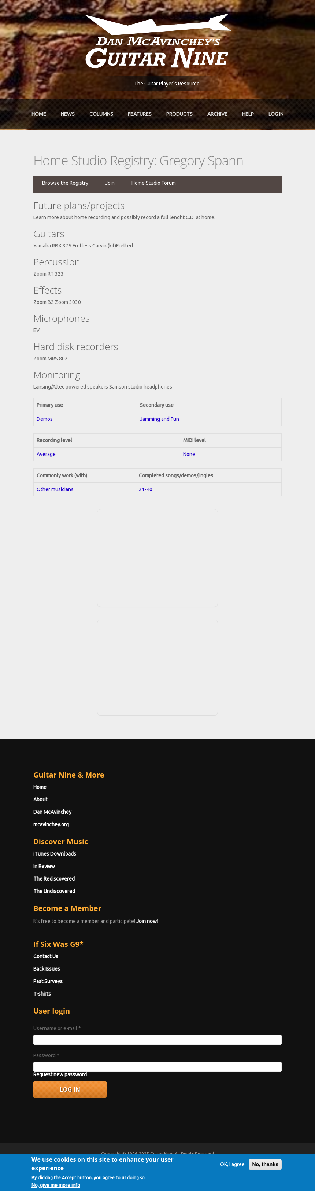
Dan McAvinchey (52, 812)
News (68, 114)
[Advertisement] (157, 557)
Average (46, 454)
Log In (276, 114)
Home (39, 114)
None (189, 454)
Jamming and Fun (159, 419)
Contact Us (45, 956)
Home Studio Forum (153, 183)
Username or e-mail (57, 1028)
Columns (101, 114)
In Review (44, 866)
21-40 (145, 489)
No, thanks (265, 1169)
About (40, 799)
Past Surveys (48, 981)
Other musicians (55, 489)
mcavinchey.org (51, 824)
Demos (45, 419)
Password (46, 1055)
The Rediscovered (54, 879)
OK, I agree (232, 1169)
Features (140, 114)
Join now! (147, 921)
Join (110, 183)
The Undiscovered (54, 891)
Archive (217, 114)
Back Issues (46, 969)
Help (248, 114)
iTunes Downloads (54, 854)
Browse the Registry (65, 183)
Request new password (60, 1074)
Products (179, 114)
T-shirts (42, 994)
